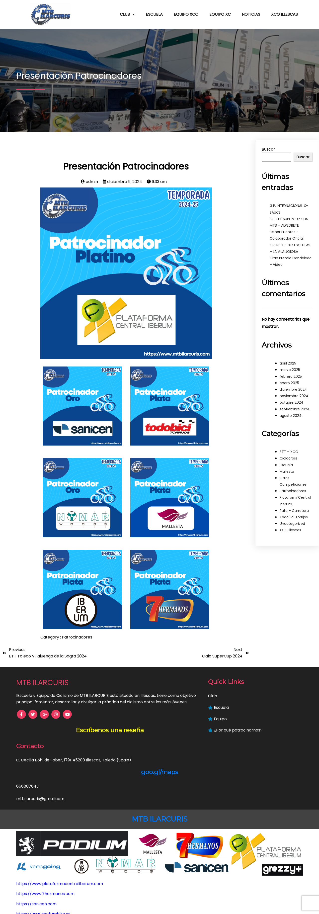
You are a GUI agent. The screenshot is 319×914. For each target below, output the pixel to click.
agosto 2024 (291, 412)
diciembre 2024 (293, 386)
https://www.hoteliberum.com (46, 883)
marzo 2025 (290, 366)
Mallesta (287, 468)
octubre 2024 (291, 399)
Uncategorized (292, 520)
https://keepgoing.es (37, 893)
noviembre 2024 (294, 392)
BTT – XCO (289, 448)
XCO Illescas (290, 527)
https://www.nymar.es (38, 873)
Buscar (268, 146)
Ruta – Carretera (294, 507)
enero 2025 (289, 379)
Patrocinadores (77, 634)
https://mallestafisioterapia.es (46, 863)
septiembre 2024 (295, 405)
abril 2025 (288, 360)
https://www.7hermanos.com (45, 832)
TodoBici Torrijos (294, 514)
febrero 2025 (291, 373)
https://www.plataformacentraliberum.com (59, 822)
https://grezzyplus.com (39, 903)
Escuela (286, 461)
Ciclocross (289, 455)
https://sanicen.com (36, 842)
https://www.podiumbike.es (43, 853)
